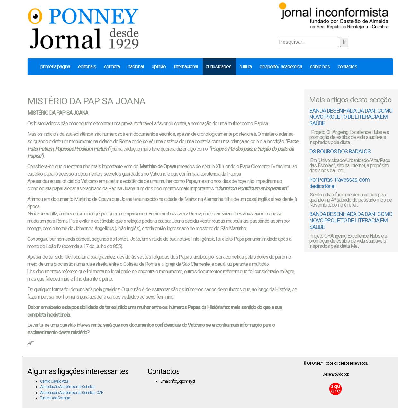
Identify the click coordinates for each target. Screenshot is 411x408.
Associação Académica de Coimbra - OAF (71, 392)
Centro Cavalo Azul (54, 381)
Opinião (159, 67)
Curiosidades (218, 67)
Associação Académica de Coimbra (67, 387)
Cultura (245, 67)
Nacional (136, 67)
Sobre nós (320, 67)
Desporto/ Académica (281, 67)
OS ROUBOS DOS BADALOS (340, 151)
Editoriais (87, 67)
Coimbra (112, 67)
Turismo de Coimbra (55, 398)
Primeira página (55, 67)
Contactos (347, 67)
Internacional (186, 67)
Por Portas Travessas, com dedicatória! (339, 182)
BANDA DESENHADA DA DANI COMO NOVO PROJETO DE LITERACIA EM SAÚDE (350, 117)
